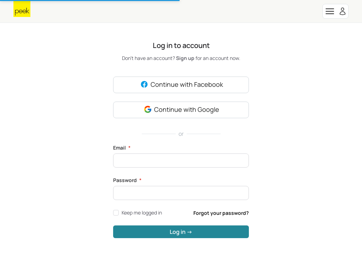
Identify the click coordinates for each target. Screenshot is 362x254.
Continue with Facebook (181, 85)
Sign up (185, 58)
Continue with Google (181, 110)
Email (121, 147)
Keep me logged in (137, 212)
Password (127, 180)
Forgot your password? (221, 213)
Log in (181, 232)
